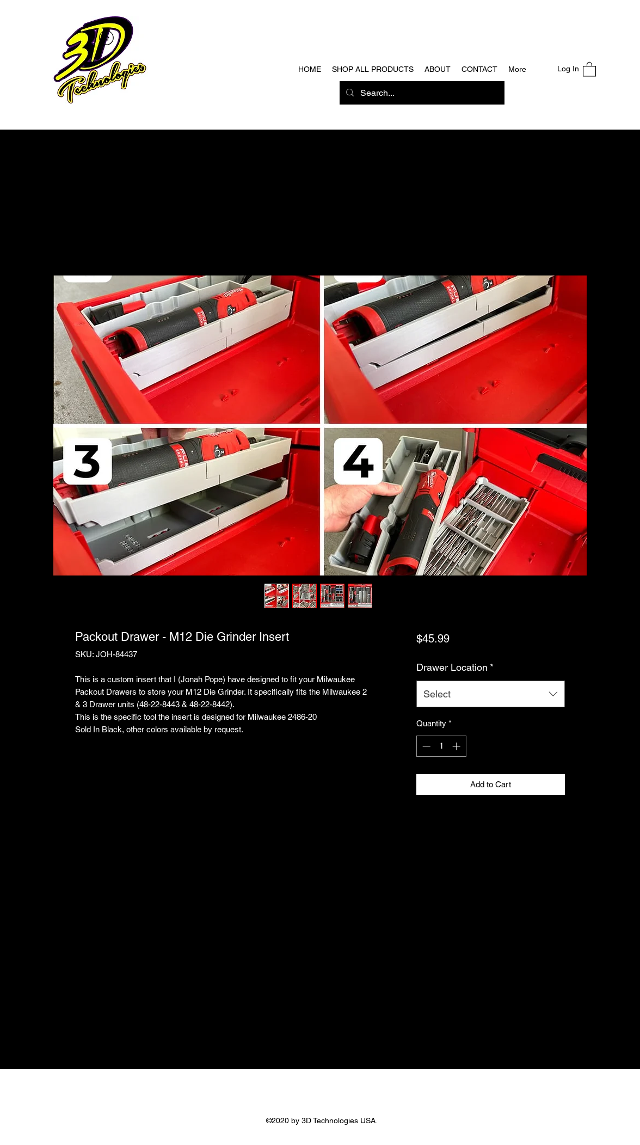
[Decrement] (425, 746)
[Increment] (457, 746)
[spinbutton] (441, 746)
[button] (589, 69)
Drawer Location (455, 667)
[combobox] (490, 694)
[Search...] (421, 93)
